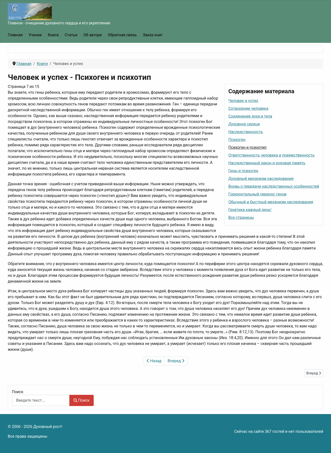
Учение (35, 35)
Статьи (71, 35)
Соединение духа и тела (250, 116)
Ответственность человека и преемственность (271, 155)
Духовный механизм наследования (261, 178)
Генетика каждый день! (249, 209)
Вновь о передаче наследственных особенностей (273, 186)
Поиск (17, 391)
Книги (53, 35)
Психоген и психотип (247, 147)
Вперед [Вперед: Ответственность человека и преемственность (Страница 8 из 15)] (175, 361)
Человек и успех (243, 100)
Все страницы (241, 217)
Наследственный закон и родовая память (266, 163)
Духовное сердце (244, 124)
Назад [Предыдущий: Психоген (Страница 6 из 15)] (154, 361)
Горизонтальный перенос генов (257, 194)
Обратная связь (122, 35)
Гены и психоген (243, 170)
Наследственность (245, 131)
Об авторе (92, 35)
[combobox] (41, 400)
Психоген (236, 139)
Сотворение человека (248, 108)
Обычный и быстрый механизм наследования (270, 202)
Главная (15, 35)
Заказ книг (153, 35)
